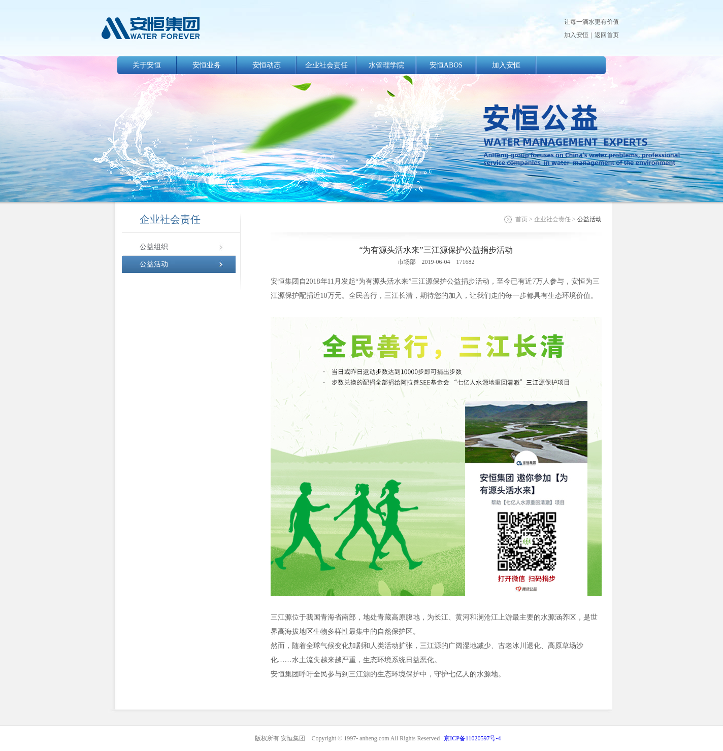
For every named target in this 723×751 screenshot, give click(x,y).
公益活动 (154, 264)
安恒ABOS (446, 65)
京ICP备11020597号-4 (472, 738)
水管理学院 (386, 65)
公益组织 (154, 247)
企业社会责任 (326, 65)
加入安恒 (576, 35)
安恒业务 (206, 65)
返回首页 (607, 35)
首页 (521, 219)
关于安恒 (147, 65)
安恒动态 (266, 65)
